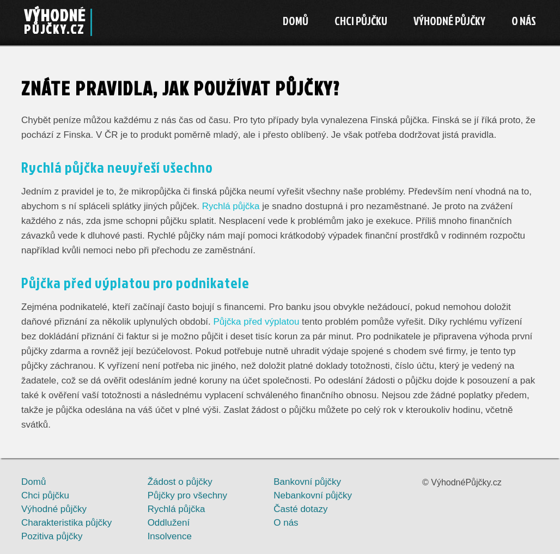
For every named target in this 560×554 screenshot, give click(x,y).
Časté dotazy (300, 509)
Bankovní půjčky (307, 482)
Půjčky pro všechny (187, 495)
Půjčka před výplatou (257, 321)
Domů (295, 21)
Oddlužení (169, 523)
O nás (524, 21)
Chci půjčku (360, 21)
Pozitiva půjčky (51, 536)
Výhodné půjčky (449, 21)
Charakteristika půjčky (66, 523)
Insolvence (170, 536)
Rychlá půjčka (231, 206)
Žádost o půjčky (180, 482)
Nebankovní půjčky (312, 495)
